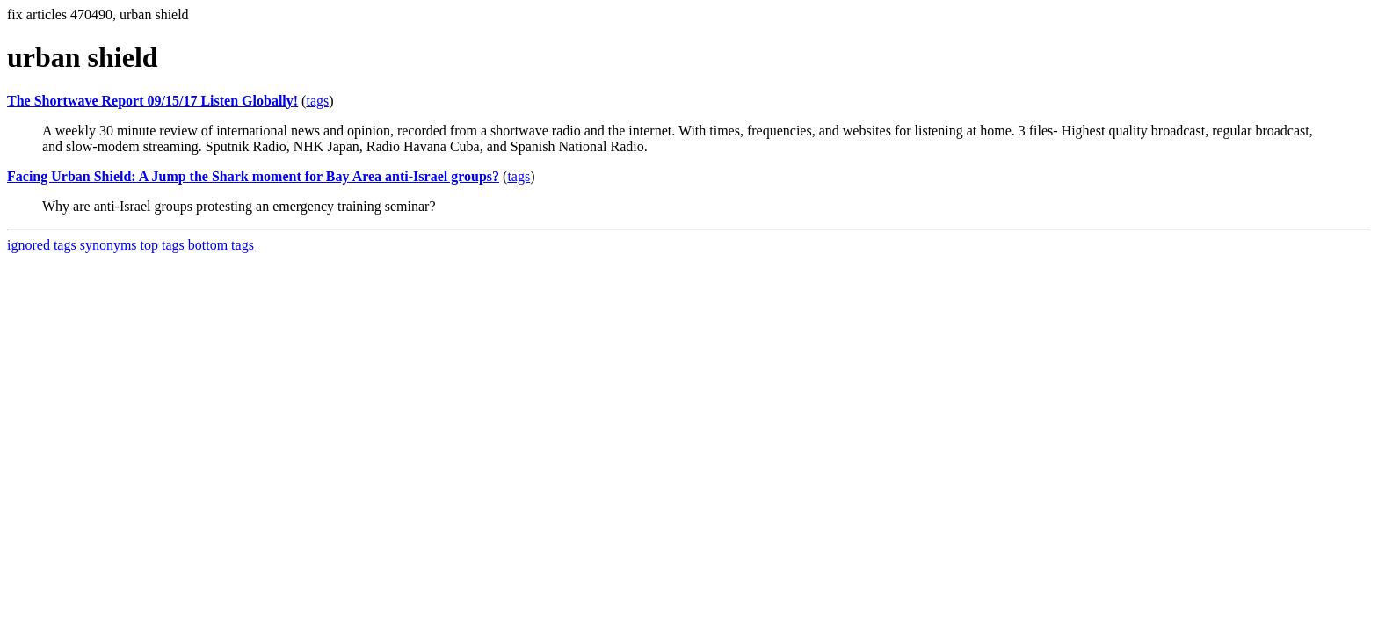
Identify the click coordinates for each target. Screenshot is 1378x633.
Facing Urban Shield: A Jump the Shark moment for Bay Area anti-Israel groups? (253, 176)
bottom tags (221, 244)
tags (317, 100)
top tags (163, 244)
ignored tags (41, 244)
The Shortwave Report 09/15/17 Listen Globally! (152, 100)
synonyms (108, 244)
